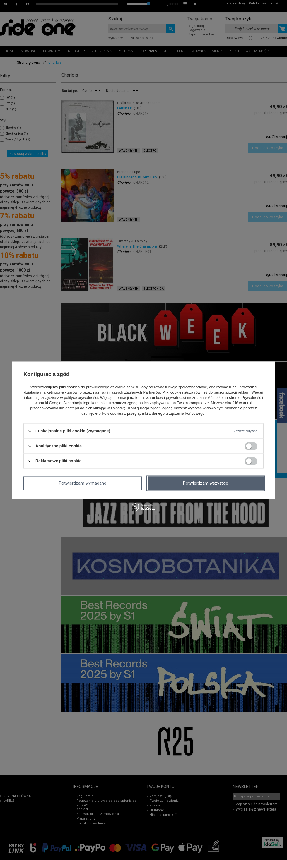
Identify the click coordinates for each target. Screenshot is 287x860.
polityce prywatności (81, 398)
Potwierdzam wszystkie (205, 483)
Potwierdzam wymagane (82, 483)
